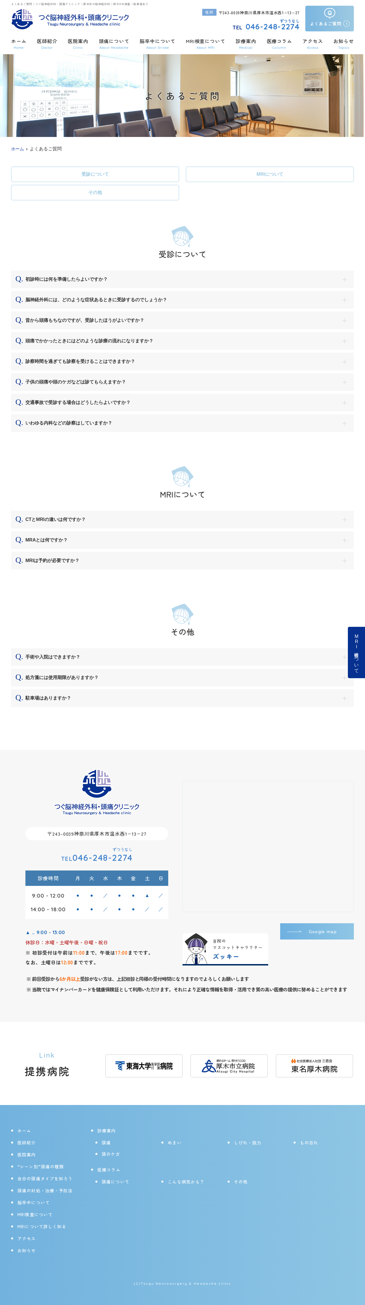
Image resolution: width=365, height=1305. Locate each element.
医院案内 (78, 43)
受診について (95, 174)
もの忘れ (309, 1143)
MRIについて (269, 174)
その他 (95, 192)
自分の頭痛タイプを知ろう (45, 1178)
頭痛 (106, 1143)
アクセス (312, 43)
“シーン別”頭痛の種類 (40, 1166)
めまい (174, 1143)
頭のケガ (111, 1154)
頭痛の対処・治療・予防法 (45, 1190)
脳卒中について (157, 43)
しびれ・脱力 (248, 1143)
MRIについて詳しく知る (42, 1226)
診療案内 (246, 43)
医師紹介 (47, 43)
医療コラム (279, 43)
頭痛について (115, 1182)
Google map (321, 931)
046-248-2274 (97, 857)
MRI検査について (356, 652)
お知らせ (343, 43)
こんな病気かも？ (186, 1182)
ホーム (19, 43)
